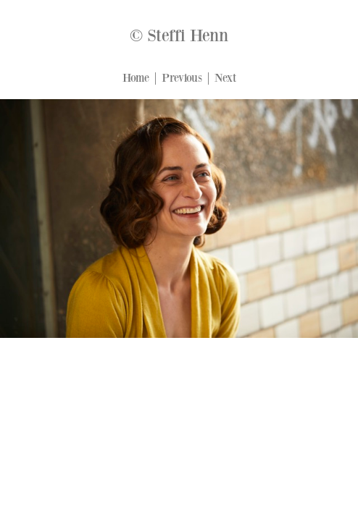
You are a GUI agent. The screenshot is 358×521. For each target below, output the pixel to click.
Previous (182, 78)
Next (225, 78)
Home (135, 78)
